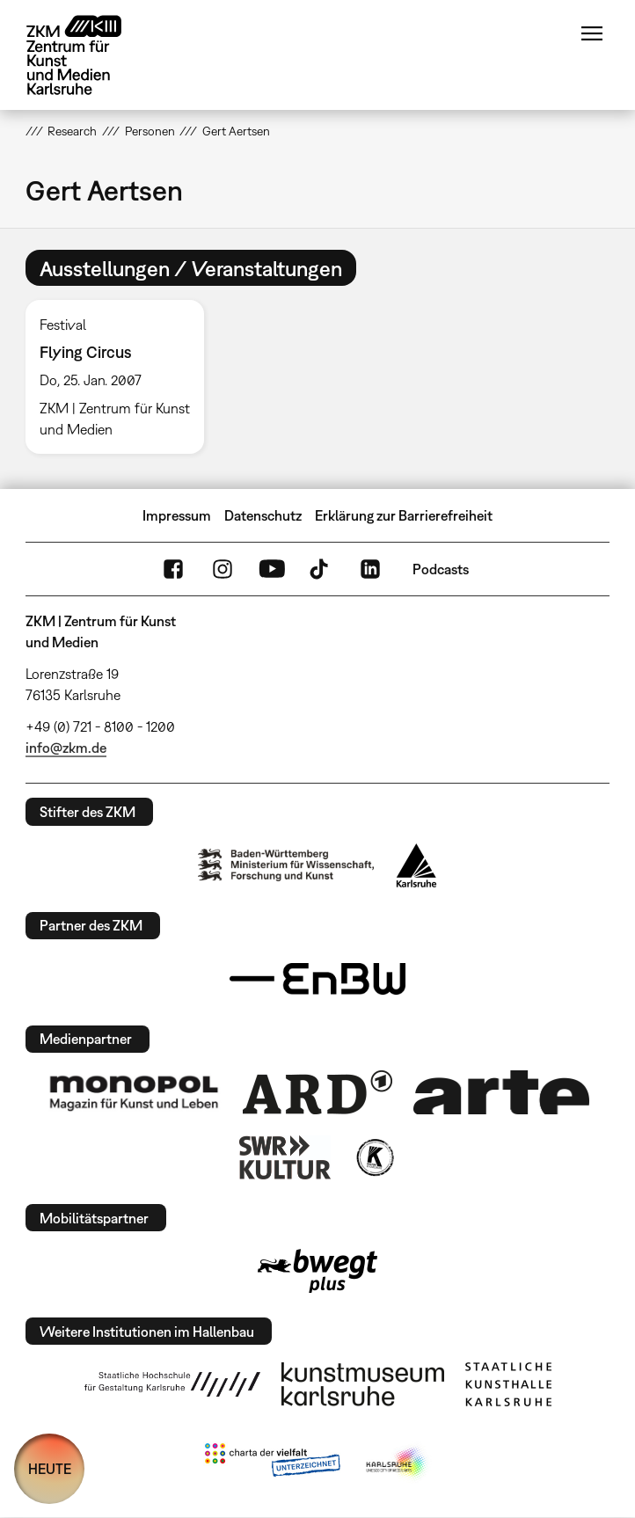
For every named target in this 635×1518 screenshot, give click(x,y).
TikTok (321, 569)
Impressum (176, 515)
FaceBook (173, 569)
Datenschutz (263, 515)
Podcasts (440, 569)
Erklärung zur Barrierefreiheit (404, 515)
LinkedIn (370, 569)
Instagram (222, 569)
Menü (591, 33)
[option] (122, 377)
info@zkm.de (66, 747)
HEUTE (49, 1469)
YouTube (271, 569)
